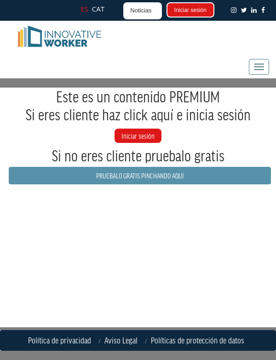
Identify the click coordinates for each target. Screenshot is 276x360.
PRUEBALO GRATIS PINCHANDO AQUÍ (140, 175)
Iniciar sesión (190, 10)
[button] (265, 10)
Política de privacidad (61, 340)
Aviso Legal (122, 340)
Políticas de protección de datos (199, 340)
